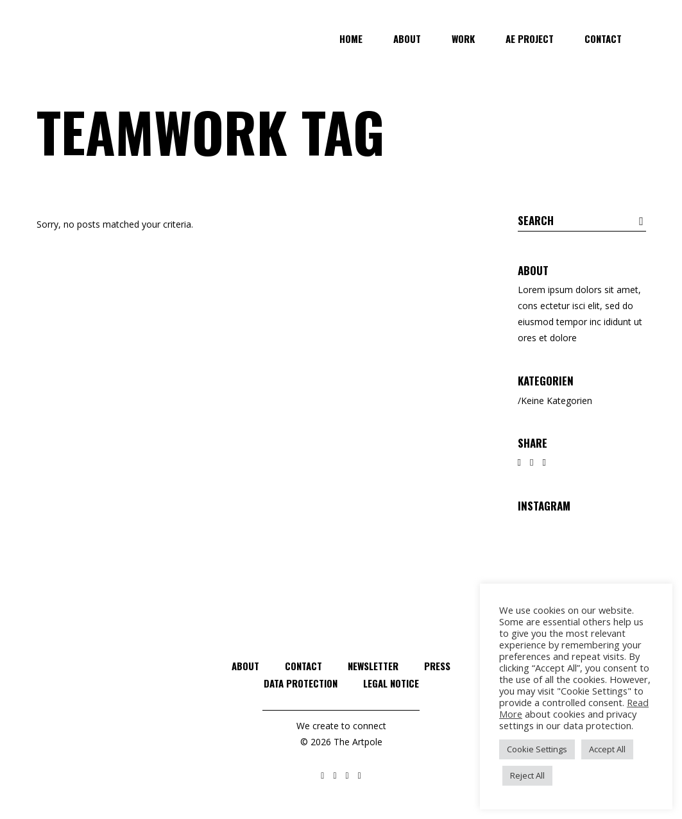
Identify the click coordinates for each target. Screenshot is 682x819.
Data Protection (300, 683)
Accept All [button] (607, 749)
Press (437, 666)
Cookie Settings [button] (537, 749)
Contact (303, 666)
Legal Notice (391, 683)
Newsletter (373, 666)
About (245, 666)
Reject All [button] (527, 775)
